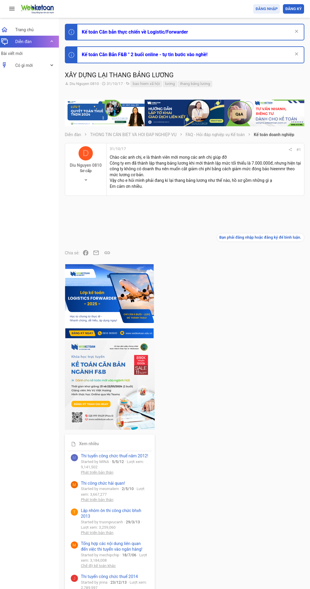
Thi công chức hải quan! (268, 340)
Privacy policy (236, 550)
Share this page (267, 526)
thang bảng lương (199, 83)
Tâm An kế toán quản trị (258, 492)
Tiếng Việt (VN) (105, 550)
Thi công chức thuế (262, 461)
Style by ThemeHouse (88, 576)
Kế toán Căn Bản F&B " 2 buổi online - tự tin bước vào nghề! (148, 54)
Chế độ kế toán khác (263, 428)
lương (174, 83)
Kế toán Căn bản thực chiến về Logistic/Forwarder (138, 32)
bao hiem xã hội (149, 83)
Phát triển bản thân (262, 329)
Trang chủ (278, 550)
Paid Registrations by (117, 570)
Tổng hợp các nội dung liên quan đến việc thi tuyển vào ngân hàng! (271, 406)
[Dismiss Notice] (295, 32)
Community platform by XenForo (120, 565)
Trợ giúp (259, 550)
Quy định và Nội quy (204, 550)
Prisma (76, 550)
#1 (218, 149)
